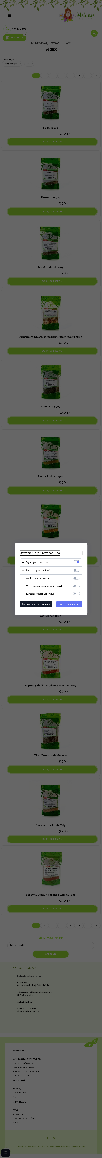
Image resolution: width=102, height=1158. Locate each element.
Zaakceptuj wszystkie (70, 604)
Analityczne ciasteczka (36, 578)
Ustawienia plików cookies (39, 553)
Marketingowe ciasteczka (38, 570)
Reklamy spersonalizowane (39, 593)
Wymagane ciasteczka (36, 562)
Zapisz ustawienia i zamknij (35, 604)
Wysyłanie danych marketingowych (43, 586)
